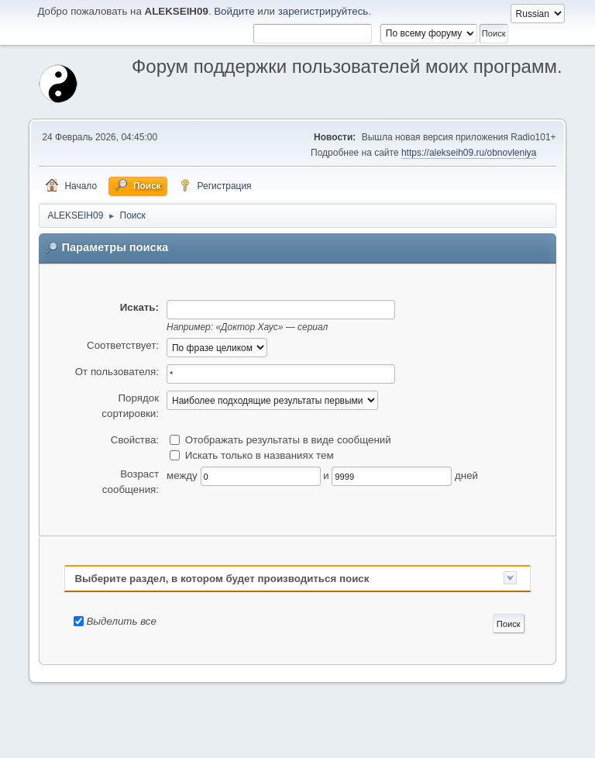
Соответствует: (123, 345)
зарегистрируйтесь (323, 11)
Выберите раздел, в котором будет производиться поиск (221, 578)
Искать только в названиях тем (259, 455)
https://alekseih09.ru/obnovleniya (469, 152)
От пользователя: (117, 371)
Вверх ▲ (545, 741)
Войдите (234, 11)
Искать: (139, 307)
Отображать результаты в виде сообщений (288, 440)
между (182, 475)
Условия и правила (483, 741)
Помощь (422, 741)
